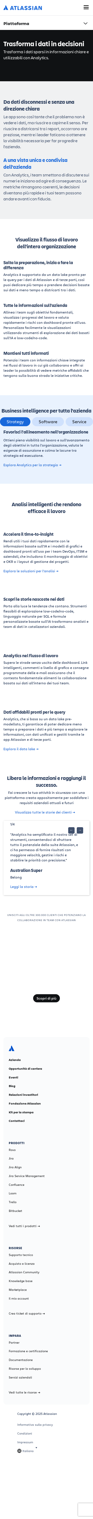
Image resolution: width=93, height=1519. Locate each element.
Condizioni (24, 1433)
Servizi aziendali (20, 1377)
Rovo (12, 1150)
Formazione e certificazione (28, 1351)
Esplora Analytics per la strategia (32, 465)
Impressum (25, 1442)
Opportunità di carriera (25, 1068)
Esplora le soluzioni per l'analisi (30, 571)
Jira (11, 1158)
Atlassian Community (24, 1272)
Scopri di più (46, 998)
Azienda (15, 1060)
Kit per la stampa (21, 1112)
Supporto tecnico (21, 1255)
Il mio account (19, 1298)
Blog (12, 1086)
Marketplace (18, 1289)
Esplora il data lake (20, 749)
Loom (12, 1193)
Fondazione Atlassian (25, 1103)
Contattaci (17, 1121)
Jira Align (15, 1167)
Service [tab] (79, 421)
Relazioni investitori (23, 1094)
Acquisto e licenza (22, 1263)
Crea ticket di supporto (27, 1313)
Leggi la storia (23, 886)
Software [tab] (48, 421)
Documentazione (21, 1360)
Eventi (13, 1077)
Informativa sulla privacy (35, 1424)
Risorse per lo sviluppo (25, 1368)
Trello (12, 1202)
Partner (14, 1342)
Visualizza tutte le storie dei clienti (45, 812)
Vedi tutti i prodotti (24, 1226)
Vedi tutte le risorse (24, 1392)
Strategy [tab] (15, 421)
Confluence (16, 1184)
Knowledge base (20, 1281)
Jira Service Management (27, 1176)
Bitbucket (15, 1211)
